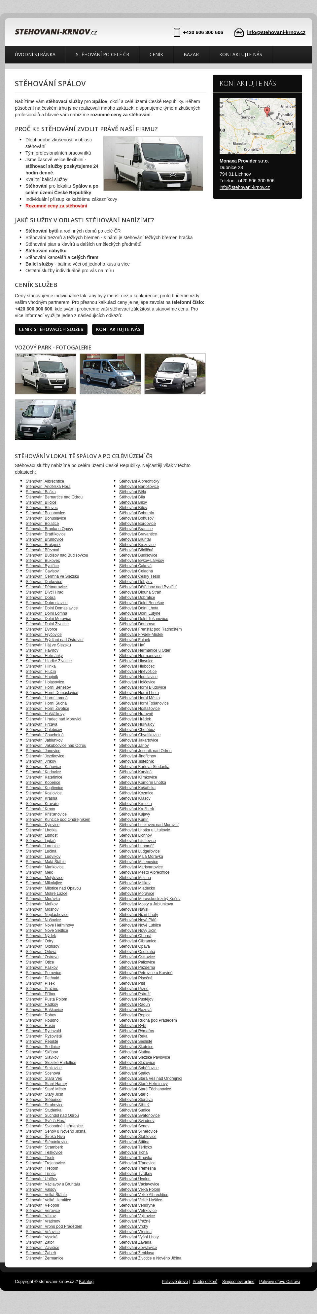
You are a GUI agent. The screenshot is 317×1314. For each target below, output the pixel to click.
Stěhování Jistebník (136, 761)
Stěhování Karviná (135, 772)
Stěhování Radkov (42, 1004)
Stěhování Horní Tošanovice (144, 703)
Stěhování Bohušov (136, 518)
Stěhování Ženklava (136, 1253)
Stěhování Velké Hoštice (140, 1200)
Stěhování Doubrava (137, 624)
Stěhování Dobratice (137, 597)
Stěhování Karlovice (43, 772)
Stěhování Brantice (136, 529)
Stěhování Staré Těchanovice (145, 1089)
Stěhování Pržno (134, 988)
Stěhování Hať (132, 645)
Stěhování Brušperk (43, 544)
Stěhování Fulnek (134, 640)
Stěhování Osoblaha (137, 951)
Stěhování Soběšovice (138, 1068)
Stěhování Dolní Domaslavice (52, 608)
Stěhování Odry (39, 941)
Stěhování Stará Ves (44, 1078)
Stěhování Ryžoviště (44, 1036)
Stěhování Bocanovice (45, 513)
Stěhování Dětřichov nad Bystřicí (148, 587)
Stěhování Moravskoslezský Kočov (149, 898)
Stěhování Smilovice (44, 1068)
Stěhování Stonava (136, 1099)
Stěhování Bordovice (137, 523)
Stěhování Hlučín (41, 671)
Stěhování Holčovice (137, 682)
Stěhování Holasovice (45, 682)
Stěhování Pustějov (136, 999)
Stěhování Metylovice (44, 877)
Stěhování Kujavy (134, 814)
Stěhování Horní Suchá (46, 703)
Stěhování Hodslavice (138, 677)
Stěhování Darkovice (44, 581)
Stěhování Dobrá (40, 597)
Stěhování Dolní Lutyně (139, 613)
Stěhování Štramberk (44, 1147)
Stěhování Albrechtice (45, 481)
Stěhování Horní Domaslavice (52, 692)
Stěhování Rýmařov (136, 1031)
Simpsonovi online (238, 1281)
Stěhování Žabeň (41, 1253)
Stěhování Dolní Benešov (141, 603)
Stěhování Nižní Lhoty (138, 914)
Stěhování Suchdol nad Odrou (52, 1115)
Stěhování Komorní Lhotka (142, 782)
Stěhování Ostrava (42, 957)
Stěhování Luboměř (136, 846)
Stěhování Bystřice (42, 566)
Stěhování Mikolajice (44, 883)
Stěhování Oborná (135, 935)
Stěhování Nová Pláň (138, 920)
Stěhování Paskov (42, 967)
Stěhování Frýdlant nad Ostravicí (55, 640)
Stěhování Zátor (40, 1242)
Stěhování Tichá (133, 1152)
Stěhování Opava (134, 946)
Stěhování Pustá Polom (46, 999)
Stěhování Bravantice (138, 534)
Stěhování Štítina (134, 1142)
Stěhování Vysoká (41, 1237)
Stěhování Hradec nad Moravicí (53, 719)
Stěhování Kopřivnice (44, 787)
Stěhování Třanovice (137, 1163)
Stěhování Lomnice (43, 846)
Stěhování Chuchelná (45, 735)
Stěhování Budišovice (138, 555)
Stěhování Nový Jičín (138, 930)
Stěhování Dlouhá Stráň (140, 592)
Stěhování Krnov (40, 809)
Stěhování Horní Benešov (48, 687)
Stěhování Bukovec (43, 560)
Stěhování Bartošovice (139, 486)
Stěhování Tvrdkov (135, 1173)
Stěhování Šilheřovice (138, 1131)
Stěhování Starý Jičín (44, 1094)
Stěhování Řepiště (42, 1041)
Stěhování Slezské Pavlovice (144, 1057)
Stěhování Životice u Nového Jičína (150, 1258)
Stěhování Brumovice (44, 539)
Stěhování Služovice (137, 1062)
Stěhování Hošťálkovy (45, 714)
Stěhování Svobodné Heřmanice (54, 1126)
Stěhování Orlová (41, 951)
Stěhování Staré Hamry (46, 1083)
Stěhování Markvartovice (141, 867)
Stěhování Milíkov (135, 883)
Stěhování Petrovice (43, 972)
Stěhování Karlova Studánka (144, 766)
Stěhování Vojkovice (137, 1216)
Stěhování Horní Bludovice (142, 687)
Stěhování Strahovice (44, 1105)
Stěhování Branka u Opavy (49, 529)
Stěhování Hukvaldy (137, 724)
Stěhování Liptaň (40, 840)
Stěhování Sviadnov (137, 1120)
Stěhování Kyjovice (42, 824)
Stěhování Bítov (133, 507)
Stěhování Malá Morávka (141, 856)
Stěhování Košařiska (137, 787)
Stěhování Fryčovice (44, 634)
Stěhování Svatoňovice (139, 1115)
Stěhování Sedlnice (43, 1046)
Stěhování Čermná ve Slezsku (52, 576)
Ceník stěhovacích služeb (51, 329)
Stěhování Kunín (134, 819)
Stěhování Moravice (136, 893)
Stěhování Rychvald (43, 1031)
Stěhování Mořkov (42, 904)
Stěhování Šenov (134, 1126)
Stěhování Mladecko (137, 888)
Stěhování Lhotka (41, 830)
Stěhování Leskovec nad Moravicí (149, 824)
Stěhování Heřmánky (44, 655)
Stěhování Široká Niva (45, 1136)
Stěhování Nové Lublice (140, 925)
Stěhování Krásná (41, 798)
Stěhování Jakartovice (138, 740)
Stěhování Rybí (132, 1025)
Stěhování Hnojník (42, 677)
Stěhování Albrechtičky (139, 481)
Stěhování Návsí (133, 909)
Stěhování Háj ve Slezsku (48, 645)
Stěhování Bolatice (42, 523)
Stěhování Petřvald (42, 978)
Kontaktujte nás (240, 54)
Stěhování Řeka (133, 1036)
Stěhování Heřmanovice (140, 655)
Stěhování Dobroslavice (47, 603)
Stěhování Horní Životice (47, 708)
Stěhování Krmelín (135, 803)
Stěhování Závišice (42, 1247)
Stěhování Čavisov (42, 571)
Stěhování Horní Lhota (139, 692)
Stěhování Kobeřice (43, 782)
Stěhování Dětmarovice (46, 587)
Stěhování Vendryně (137, 1205)
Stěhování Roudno (42, 1020)
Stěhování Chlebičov (44, 729)
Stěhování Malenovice (138, 861)
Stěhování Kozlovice (44, 793)
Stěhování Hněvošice (138, 671)
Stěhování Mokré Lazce (46, 893)
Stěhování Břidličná (136, 550)
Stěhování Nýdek (41, 935)
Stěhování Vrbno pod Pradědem (54, 1226)
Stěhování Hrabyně (136, 714)
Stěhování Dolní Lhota (138, 608)
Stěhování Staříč (134, 1094)
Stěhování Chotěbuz (137, 729)
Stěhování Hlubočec (137, 666)
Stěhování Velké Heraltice (48, 1200)
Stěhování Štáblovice (138, 1136)
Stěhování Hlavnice (136, 661)
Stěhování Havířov (42, 650)
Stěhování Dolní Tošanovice (143, 618)
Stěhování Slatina (134, 1052)
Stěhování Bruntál (135, 539)
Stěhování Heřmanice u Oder (144, 650)
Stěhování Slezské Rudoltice (51, 1062)
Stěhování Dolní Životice (47, 624)
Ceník (156, 54)
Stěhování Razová (135, 1009)
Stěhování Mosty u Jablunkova (146, 904)
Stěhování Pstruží (135, 994)
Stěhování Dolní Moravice (48, 618)
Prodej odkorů (205, 1281)
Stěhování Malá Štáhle (46, 861)
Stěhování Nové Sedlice (47, 930)
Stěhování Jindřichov (137, 756)
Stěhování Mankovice (45, 867)
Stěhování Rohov (41, 1015)
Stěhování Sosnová (43, 1073)
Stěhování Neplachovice (47, 914)
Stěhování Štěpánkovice (47, 1142)
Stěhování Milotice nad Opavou (53, 888)
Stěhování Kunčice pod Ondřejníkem (58, 819)
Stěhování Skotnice (136, 1046)
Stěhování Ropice (135, 1015)
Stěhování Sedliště (135, 1041)
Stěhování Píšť (132, 983)
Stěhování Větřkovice (138, 1210)
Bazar (191, 54)
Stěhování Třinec (41, 1173)
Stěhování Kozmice (136, 793)
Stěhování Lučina (41, 851)
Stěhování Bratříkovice (46, 534)
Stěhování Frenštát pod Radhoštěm (150, 629)
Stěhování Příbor (40, 994)
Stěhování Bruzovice (137, 544)
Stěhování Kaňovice (43, 766)
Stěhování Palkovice (137, 962)
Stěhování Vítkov (41, 1216)
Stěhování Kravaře (42, 803)
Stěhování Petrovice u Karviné (145, 972)
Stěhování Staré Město (46, 1089)
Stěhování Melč (39, 872)
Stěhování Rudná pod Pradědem (148, 1020)
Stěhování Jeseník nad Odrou (145, 750)
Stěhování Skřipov (42, 1052)
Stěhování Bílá (132, 497)
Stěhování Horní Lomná (47, 698)
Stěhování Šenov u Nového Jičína (56, 1131)
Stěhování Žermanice (44, 1258)
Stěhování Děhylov (136, 581)
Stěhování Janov (134, 745)
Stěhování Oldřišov (42, 946)
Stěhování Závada (135, 1242)
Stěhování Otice (40, 962)
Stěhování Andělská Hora (48, 486)
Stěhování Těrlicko (135, 1147)
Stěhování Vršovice (43, 1231)
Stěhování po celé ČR (102, 54)
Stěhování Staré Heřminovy (143, 1083)
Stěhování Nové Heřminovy (50, 925)
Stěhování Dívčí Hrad (44, 592)
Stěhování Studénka (43, 1110)
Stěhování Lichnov (135, 835)
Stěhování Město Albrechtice (144, 872)
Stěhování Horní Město (139, 698)
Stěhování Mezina (135, 877)
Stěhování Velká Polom (139, 1189)
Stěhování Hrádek (135, 719)
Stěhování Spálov (134, 1073)
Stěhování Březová (42, 550)
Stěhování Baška (41, 492)
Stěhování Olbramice (137, 941)
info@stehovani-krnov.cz (276, 32)
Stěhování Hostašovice (139, 708)
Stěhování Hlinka (41, 666)
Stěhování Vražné (135, 1221)
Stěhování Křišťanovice (46, 814)
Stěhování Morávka (43, 898)
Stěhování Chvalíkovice (139, 735)
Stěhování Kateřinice (44, 777)
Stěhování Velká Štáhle (46, 1194)
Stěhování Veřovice (43, 1210)
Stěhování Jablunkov (44, 740)
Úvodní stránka (35, 54)
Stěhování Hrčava (41, 724)
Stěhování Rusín (40, 1025)
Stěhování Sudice (134, 1110)
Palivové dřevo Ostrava (279, 1281)
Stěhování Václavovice (139, 1184)
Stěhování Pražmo (42, 988)
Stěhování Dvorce (41, 629)
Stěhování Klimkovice (138, 777)
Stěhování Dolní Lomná (46, 613)
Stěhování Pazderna (137, 967)
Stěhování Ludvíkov (43, 856)
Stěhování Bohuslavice (46, 518)
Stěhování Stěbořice (43, 1099)
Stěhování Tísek (40, 1157)
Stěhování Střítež (134, 1105)
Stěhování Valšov (41, 1189)
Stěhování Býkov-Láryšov (141, 560)
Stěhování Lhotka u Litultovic (144, 830)
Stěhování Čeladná (136, 571)
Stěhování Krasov (135, 798)
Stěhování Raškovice (44, 1009)
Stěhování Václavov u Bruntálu (53, 1184)
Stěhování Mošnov (42, 909)
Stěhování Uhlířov (41, 1179)
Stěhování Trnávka (135, 1157)
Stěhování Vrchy (133, 1226)
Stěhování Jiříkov (41, 761)
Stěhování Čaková (135, 566)
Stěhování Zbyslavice (138, 1247)
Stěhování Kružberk (136, 809)
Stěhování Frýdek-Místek (141, 634)
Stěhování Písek (40, 983)
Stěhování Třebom (42, 1168)
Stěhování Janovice (43, 750)
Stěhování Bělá (132, 492)
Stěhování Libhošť (42, 835)
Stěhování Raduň (134, 1004)
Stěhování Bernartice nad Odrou (54, 497)
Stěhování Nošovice (43, 920)
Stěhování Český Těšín (139, 576)
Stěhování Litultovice (137, 840)
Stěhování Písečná (136, 978)
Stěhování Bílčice (41, 502)
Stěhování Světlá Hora (45, 1120)
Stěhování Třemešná (137, 1168)
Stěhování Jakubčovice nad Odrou (56, 745)
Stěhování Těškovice (44, 1152)
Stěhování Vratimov (43, 1221)
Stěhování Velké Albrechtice (143, 1194)
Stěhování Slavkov (42, 1057)
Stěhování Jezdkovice (45, 756)
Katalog (86, 1281)
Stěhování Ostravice (137, 957)
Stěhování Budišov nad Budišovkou (57, 555)
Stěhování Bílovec (42, 507)
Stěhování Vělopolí (42, 1205)
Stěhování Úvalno (135, 1179)
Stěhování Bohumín (136, 513)
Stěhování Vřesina (135, 1231)
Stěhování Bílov (133, 502)
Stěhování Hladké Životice (49, 661)
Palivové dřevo (175, 1281)
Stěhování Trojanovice (45, 1163)
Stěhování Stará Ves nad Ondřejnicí (150, 1078)
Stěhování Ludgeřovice (139, 851)
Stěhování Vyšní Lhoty (139, 1237)
